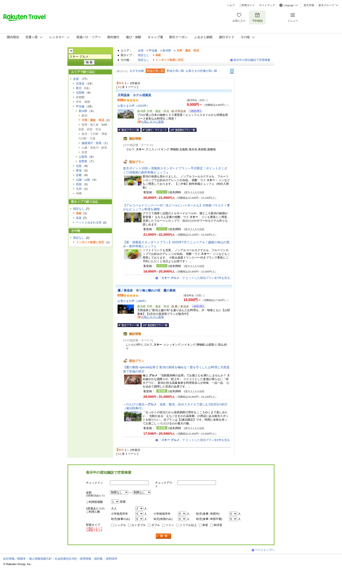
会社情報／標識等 (14, 558)
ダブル (155, 525)
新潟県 (166, 50)
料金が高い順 (175, 70)
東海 (79, 170)
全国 (141, 50)
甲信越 (153, 50)
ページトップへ (265, 550)
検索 (163, 536)
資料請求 (111, 558)
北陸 (79, 166)
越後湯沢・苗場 (91, 143)
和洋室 (218, 525)
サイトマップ (267, 5)
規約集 (98, 558)
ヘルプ (231, 5)
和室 (205, 525)
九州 (79, 188)
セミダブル (139, 525)
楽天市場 (309, 5)
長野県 (83, 161)
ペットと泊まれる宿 (88, 222)
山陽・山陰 (83, 179)
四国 (79, 184)
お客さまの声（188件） (133, 301)
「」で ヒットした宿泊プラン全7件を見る (194, 277)
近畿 (79, 175)
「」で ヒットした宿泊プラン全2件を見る (194, 440)
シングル (120, 525)
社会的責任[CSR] (66, 558)
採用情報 (85, 558)
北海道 (80, 83)
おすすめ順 (137, 70)
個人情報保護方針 (40, 558)
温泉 (79, 217)
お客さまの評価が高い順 (201, 70)
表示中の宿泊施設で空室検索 (251, 60)
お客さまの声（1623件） (133, 105)
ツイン (170, 525)
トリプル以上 (188, 525)
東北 (79, 88)
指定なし (143, 55)
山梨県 (83, 156)
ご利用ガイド (247, 5)
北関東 (80, 92)
